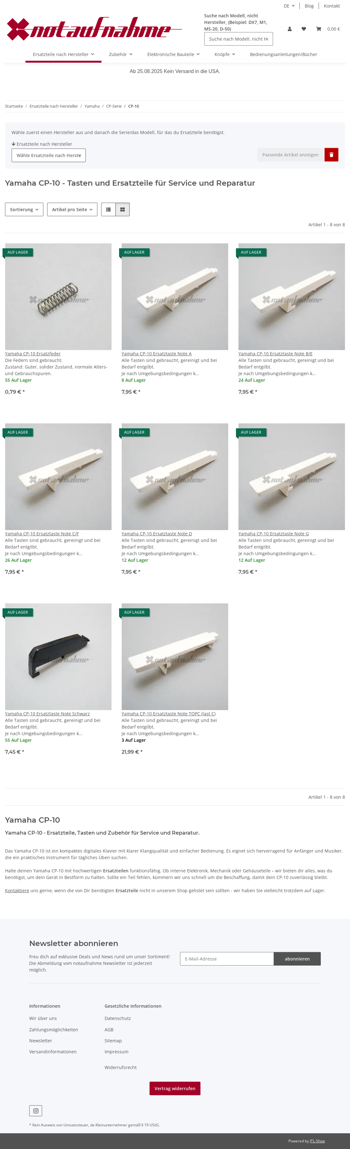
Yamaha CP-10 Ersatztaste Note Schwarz (47, 714)
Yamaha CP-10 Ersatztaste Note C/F (42, 534)
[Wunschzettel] (304, 29)
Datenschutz (118, 1018)
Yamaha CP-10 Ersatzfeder (33, 354)
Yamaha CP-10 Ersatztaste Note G (273, 534)
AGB (109, 1030)
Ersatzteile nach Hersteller (42, 144)
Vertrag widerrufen (175, 1088)
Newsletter (40, 1041)
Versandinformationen (53, 1052)
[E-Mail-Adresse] (227, 959)
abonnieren (297, 959)
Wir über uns (43, 1018)
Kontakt (332, 6)
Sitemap (113, 1041)
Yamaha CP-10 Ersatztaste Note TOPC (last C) (169, 714)
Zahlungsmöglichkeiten (53, 1030)
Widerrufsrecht (121, 1067)
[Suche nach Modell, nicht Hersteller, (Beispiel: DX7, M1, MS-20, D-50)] (238, 39)
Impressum (117, 1052)
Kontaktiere (17, 890)
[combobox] (49, 155)
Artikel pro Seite (69, 209)
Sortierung (21, 209)
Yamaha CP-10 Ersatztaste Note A (157, 354)
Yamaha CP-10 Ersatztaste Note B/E (275, 354)
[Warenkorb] (328, 29)
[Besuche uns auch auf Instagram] (35, 1110)
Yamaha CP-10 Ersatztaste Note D (157, 534)
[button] (290, 29)
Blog (309, 6)
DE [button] (286, 6)
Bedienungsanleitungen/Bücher (283, 54)
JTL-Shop (317, 1141)
